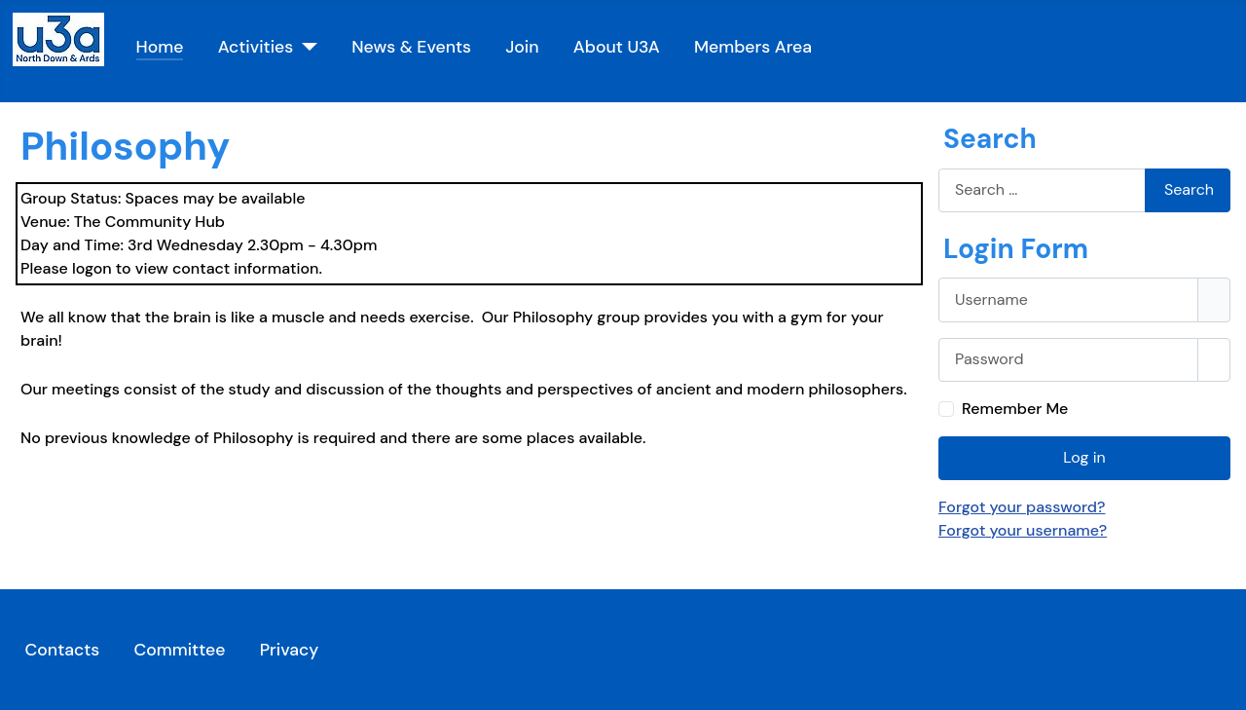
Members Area (753, 46)
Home (160, 46)
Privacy (289, 649)
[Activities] (305, 46)
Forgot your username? (1022, 530)
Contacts (62, 649)
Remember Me (1015, 408)
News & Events (411, 46)
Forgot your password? (1021, 507)
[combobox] (1042, 190)
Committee (179, 649)
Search (1189, 189)
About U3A (616, 46)
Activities (256, 46)
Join (521, 46)
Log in (1084, 457)
